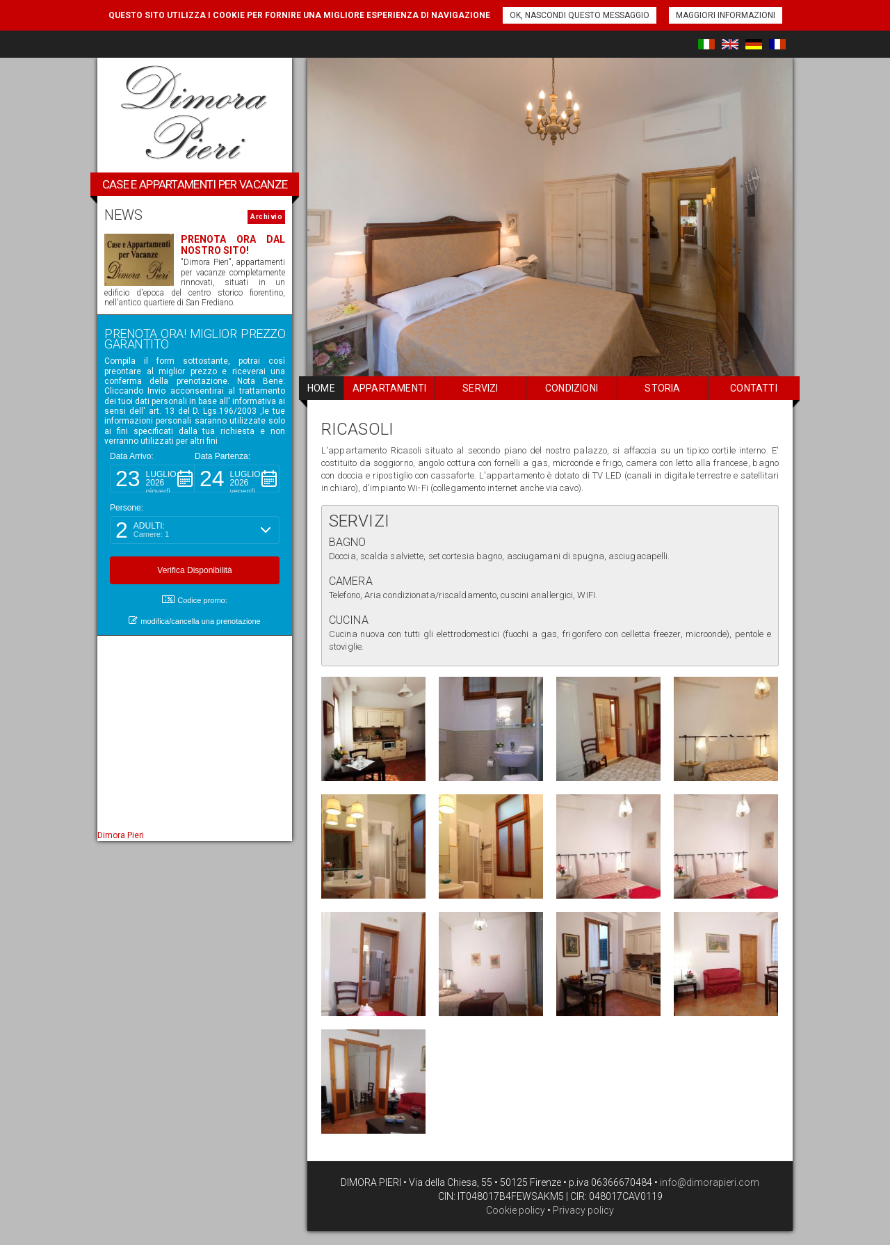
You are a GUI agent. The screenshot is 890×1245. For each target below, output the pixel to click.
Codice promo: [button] (194, 599)
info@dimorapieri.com (708, 1182)
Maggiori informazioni (725, 15)
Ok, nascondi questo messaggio (579, 15)
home (321, 388)
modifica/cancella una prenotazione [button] (194, 620)
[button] (152, 478)
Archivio (266, 216)
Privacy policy (583, 1210)
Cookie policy (515, 1210)
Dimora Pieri (120, 835)
